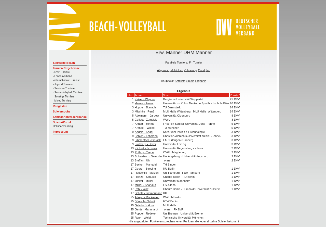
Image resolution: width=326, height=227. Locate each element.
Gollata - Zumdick (146, 119)
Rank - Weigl (143, 217)
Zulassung (190, 70)
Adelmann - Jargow (147, 115)
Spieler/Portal (62, 122)
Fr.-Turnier (195, 62)
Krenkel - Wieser (145, 127)
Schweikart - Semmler (148, 156)
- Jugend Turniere (63, 84)
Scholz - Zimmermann (148, 193)
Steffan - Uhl (142, 160)
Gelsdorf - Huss (144, 205)
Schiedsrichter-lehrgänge (70, 116)
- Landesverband (62, 76)
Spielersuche (61, 111)
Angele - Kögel (144, 131)
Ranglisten (60, 106)
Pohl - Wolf (141, 189)
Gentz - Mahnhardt (146, 209)
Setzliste (180, 80)
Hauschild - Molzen (147, 172)
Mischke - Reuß (144, 111)
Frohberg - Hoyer (145, 144)
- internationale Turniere (66, 80)
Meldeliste (176, 70)
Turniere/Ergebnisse (66, 68)
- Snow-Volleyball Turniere (68, 92)
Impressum (60, 131)
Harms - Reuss (144, 103)
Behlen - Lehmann (146, 135)
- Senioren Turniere (64, 88)
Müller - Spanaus (145, 184)
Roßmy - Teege (144, 152)
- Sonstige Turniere (64, 96)
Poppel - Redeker (146, 213)
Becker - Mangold (146, 164)
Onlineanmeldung (63, 126)
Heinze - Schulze (145, 176)
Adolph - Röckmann (147, 197)
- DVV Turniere (61, 72)
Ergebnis (200, 80)
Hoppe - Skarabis (145, 107)
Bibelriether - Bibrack (148, 140)
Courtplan (204, 70)
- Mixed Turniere (62, 100)
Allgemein (163, 70)
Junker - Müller (144, 180)
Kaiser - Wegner (145, 99)
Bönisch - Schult (145, 201)
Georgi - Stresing (145, 168)
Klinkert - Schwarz (146, 148)
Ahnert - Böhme (144, 123)
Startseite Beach (64, 62)
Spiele (190, 80)
